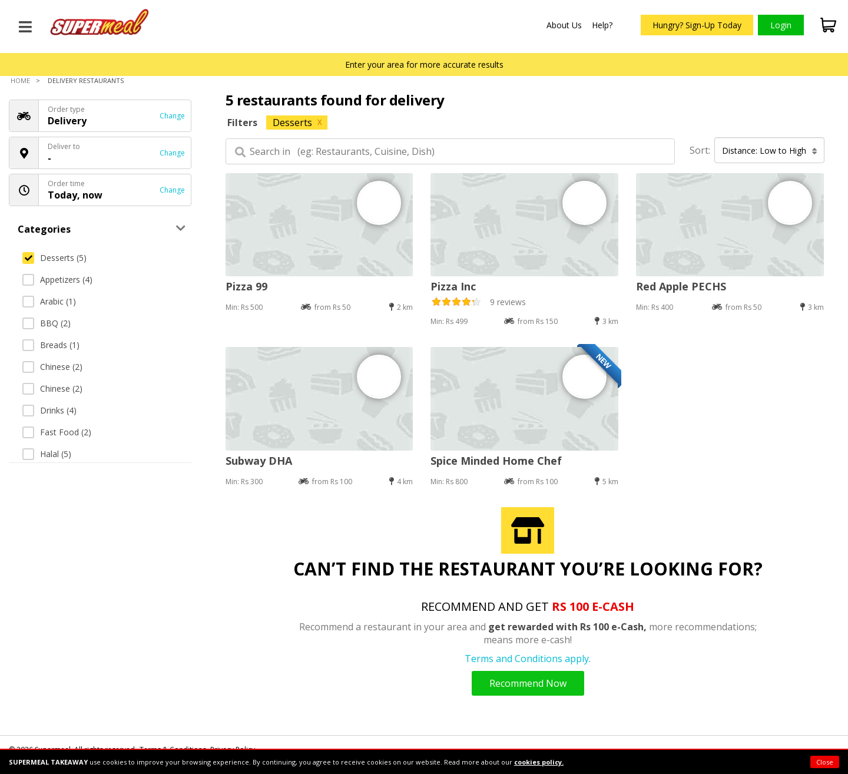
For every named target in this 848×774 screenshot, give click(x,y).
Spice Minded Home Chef (496, 461)
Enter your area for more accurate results (424, 64)
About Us (564, 25)
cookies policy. (539, 762)
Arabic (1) (49, 301)
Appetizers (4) (57, 279)
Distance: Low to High (769, 150)
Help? (602, 25)
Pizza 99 (246, 286)
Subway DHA (259, 461)
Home (20, 80)
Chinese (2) (52, 366)
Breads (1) (51, 344)
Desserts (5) (54, 257)
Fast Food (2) (56, 432)
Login (780, 25)
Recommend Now (528, 683)
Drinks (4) (49, 410)
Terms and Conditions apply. (528, 658)
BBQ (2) (46, 323)
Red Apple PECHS (681, 286)
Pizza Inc (453, 286)
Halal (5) (46, 453)
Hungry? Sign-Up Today (696, 25)
